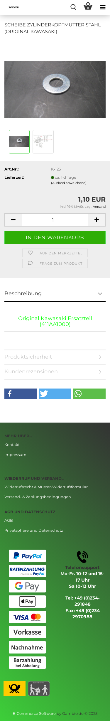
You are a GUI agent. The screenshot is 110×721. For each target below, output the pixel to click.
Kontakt (12, 444)
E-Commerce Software (34, 713)
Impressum (15, 454)
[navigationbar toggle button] (102, 7)
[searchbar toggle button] (73, 7)
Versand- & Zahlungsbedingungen (37, 496)
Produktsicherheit (28, 357)
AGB (8, 520)
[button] (20, 394)
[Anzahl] (55, 220)
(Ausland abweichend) (69, 183)
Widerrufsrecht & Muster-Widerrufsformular (46, 486)
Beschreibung (23, 293)
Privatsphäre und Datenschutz (33, 530)
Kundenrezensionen (31, 371)
